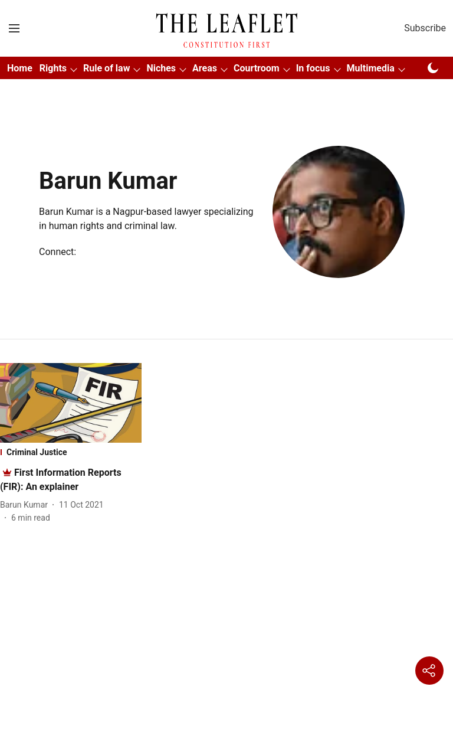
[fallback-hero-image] (71, 403)
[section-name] (71, 452)
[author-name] (26, 505)
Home (19, 68)
